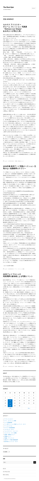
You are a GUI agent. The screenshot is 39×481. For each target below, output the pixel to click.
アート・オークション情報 (19, 268)
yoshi (6, 161)
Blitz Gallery (6, 474)
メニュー (33, 8)
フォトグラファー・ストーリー (11, 431)
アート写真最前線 (8, 422)
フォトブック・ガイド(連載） (10, 432)
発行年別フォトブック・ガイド (11, 441)
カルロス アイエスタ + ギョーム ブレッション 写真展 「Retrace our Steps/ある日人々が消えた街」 (15, 28)
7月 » (29, 408)
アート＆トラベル (8, 425)
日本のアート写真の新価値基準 (11, 439)
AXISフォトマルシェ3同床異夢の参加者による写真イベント (18, 275)
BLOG (4, 468)
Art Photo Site (6, 471)
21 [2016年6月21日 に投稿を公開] (10, 403)
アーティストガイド (8, 419)
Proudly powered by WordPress (9, 478)
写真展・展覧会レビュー (19, 161)
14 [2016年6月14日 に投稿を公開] (10, 400)
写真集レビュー (7, 436)
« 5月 (10, 408)
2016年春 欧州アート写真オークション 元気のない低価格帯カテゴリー (19, 167)
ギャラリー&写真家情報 (9, 427)
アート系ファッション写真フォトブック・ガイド (15, 424)
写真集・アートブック (9, 438)
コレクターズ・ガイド (9, 429)
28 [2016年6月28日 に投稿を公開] (10, 405)
